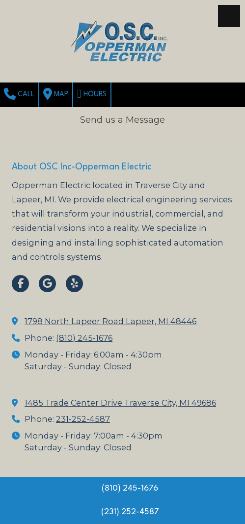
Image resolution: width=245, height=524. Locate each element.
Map (55, 94)
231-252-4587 (83, 419)
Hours (92, 94)
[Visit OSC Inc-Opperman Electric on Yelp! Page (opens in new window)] (74, 283)
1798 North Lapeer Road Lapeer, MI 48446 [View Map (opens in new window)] (110, 321)
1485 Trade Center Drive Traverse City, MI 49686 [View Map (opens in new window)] (120, 403)
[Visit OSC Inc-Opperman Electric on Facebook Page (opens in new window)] (20, 283)
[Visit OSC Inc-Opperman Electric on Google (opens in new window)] (47, 283)
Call (19, 94)
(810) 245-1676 (84, 338)
